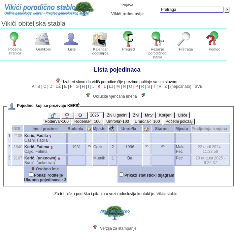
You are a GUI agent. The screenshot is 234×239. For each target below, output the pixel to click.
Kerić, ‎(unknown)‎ (40, 158)
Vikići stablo (166, 193)
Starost (163, 128)
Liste (72, 47)
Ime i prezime (45, 128)
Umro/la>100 (117, 121)
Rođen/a (76, 128)
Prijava (127, 5)
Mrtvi (149, 115)
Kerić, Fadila (36, 135)
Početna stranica (15, 49)
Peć (179, 158)
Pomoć (214, 47)
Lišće (182, 115)
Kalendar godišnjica (100, 49)
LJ (111, 86)
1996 (129, 147)
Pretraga (186, 47)
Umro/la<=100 (147, 121)
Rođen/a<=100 (87, 121)
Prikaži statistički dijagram (149, 175)
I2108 (17, 135)
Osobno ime (45, 169)
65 (163, 146)
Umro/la (129, 128)
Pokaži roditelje (48, 175)
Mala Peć (180, 149)
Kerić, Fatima (36, 147)
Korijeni (165, 115)
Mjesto (100, 128)
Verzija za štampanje (118, 228)
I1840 (17, 147)
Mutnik (99, 158)
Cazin (98, 147)
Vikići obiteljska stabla (33, 23)
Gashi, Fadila (36, 140)
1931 (76, 147)
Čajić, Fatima (36, 151)
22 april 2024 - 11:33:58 (210, 149)
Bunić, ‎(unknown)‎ (39, 162)
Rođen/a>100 (56, 121)
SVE (198, 86)
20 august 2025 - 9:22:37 (210, 160)
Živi (136, 115)
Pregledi (128, 47)
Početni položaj (179, 121)
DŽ (58, 86)
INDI (17, 128)
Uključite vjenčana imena (115, 96)
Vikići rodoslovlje (127, 14)
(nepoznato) (180, 86)
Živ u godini (117, 115)
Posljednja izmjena (210, 128)
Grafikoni (43, 47)
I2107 (17, 158)
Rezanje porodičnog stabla (157, 51)
